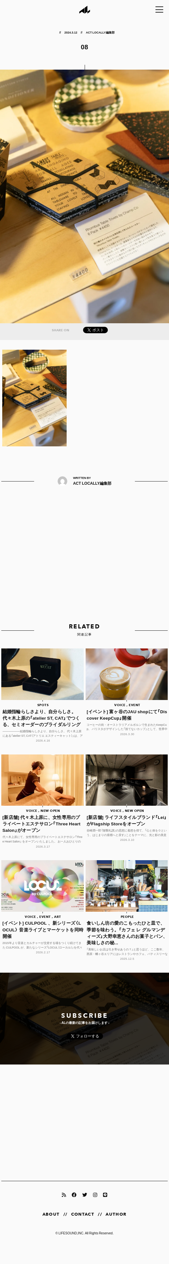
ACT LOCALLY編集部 (100, 32)
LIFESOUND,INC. (71, 1232)
